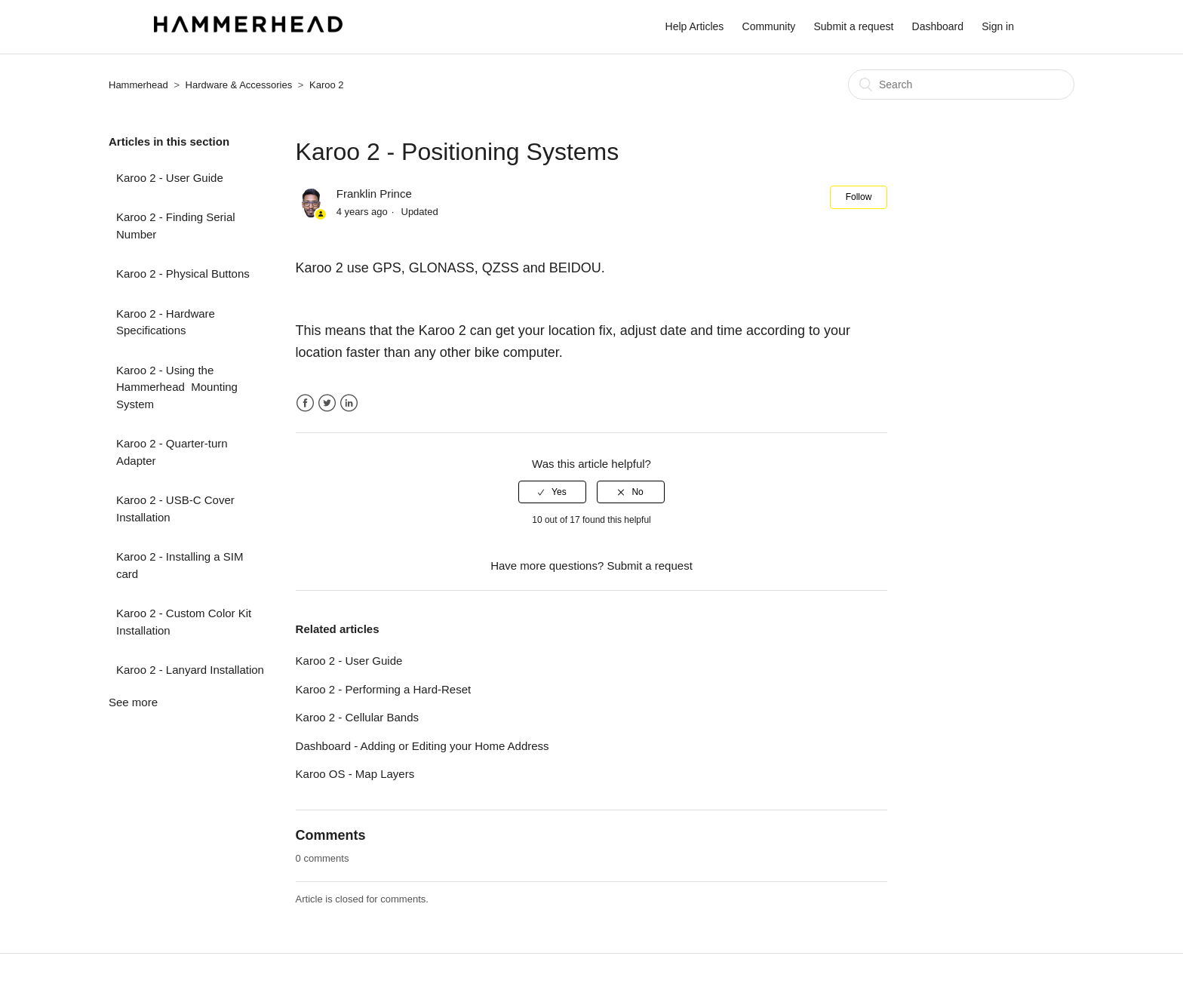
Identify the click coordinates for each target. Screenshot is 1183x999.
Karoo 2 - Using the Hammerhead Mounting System (177, 387)
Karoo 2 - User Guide (169, 177)
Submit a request (854, 26)
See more (133, 702)
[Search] (961, 84)
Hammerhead (138, 85)
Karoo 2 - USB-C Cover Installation (175, 508)
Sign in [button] (998, 26)
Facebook (305, 403)
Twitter (327, 403)
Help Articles (694, 26)
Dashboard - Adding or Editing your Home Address (422, 745)
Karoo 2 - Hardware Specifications (165, 322)
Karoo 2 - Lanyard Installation (190, 669)
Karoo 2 (326, 85)
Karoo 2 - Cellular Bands (357, 717)
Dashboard (938, 26)
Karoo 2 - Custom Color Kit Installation (183, 622)
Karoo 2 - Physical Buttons (183, 273)
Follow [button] (859, 197)
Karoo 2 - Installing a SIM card (179, 565)
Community (769, 26)
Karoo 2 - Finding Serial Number (175, 226)
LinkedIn (349, 403)
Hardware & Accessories (240, 85)
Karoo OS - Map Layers (355, 773)
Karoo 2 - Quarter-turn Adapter (172, 452)
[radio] (552, 492)
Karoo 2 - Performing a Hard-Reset (384, 689)
